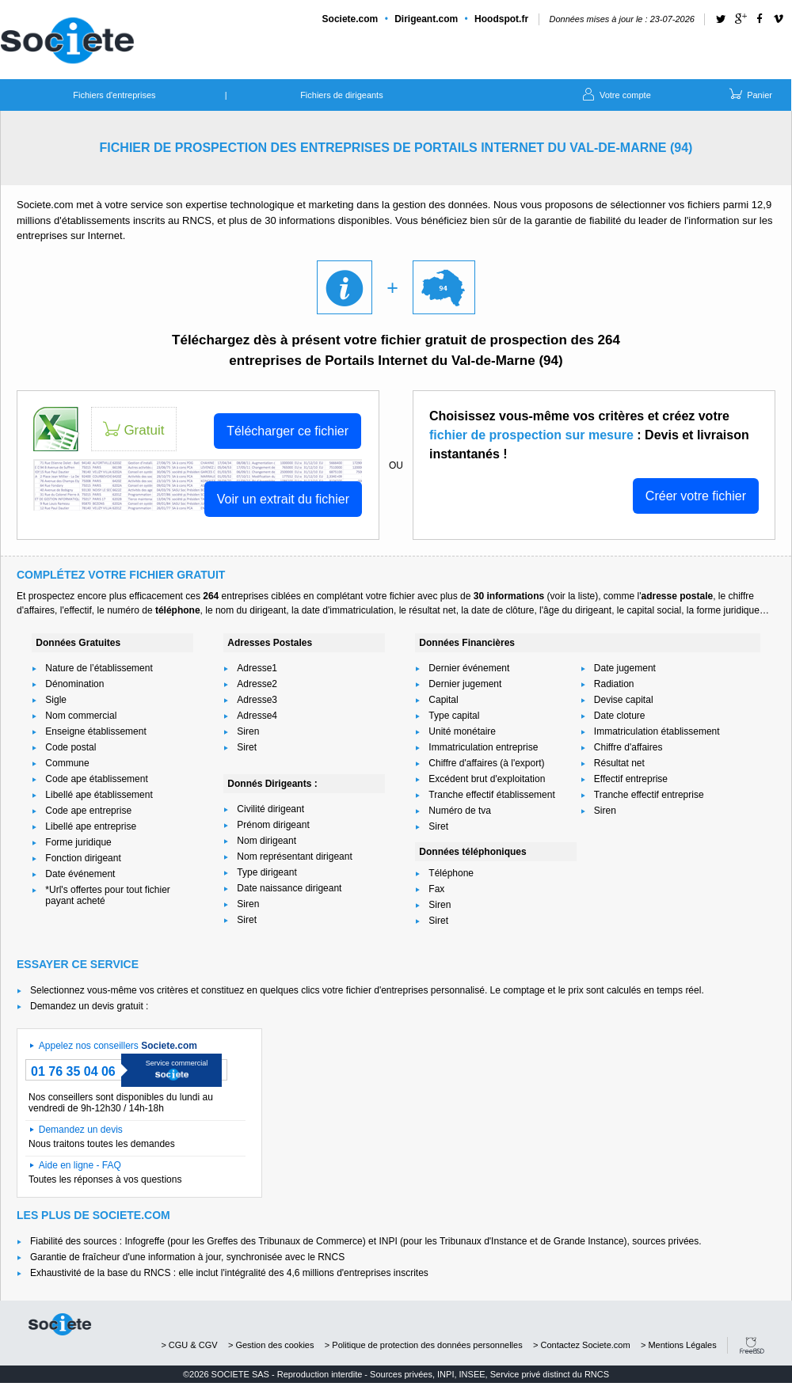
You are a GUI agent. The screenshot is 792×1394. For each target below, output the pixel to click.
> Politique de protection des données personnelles (424, 1345)
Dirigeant (426, 19)
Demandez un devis (81, 1129)
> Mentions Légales (679, 1345)
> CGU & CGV (189, 1345)
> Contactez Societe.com (581, 1345)
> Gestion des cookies (271, 1345)
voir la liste (572, 596)
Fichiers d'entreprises (114, 95)
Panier (749, 93)
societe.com (60, 1324)
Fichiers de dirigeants (341, 95)
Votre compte (615, 93)
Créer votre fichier (695, 496)
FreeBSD (752, 1345)
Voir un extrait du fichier (283, 499)
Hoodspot (501, 19)
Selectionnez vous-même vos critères (109, 990)
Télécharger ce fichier (287, 431)
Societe (350, 19)
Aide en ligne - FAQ (80, 1165)
